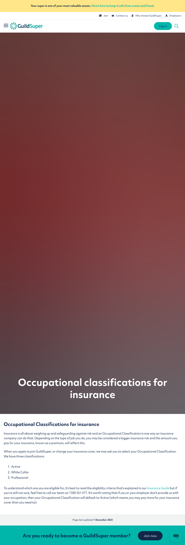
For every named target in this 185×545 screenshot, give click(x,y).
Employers (173, 15)
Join (103, 15)
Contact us (120, 15)
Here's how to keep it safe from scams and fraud (122, 6)
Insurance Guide (158, 488)
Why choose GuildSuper (147, 15)
